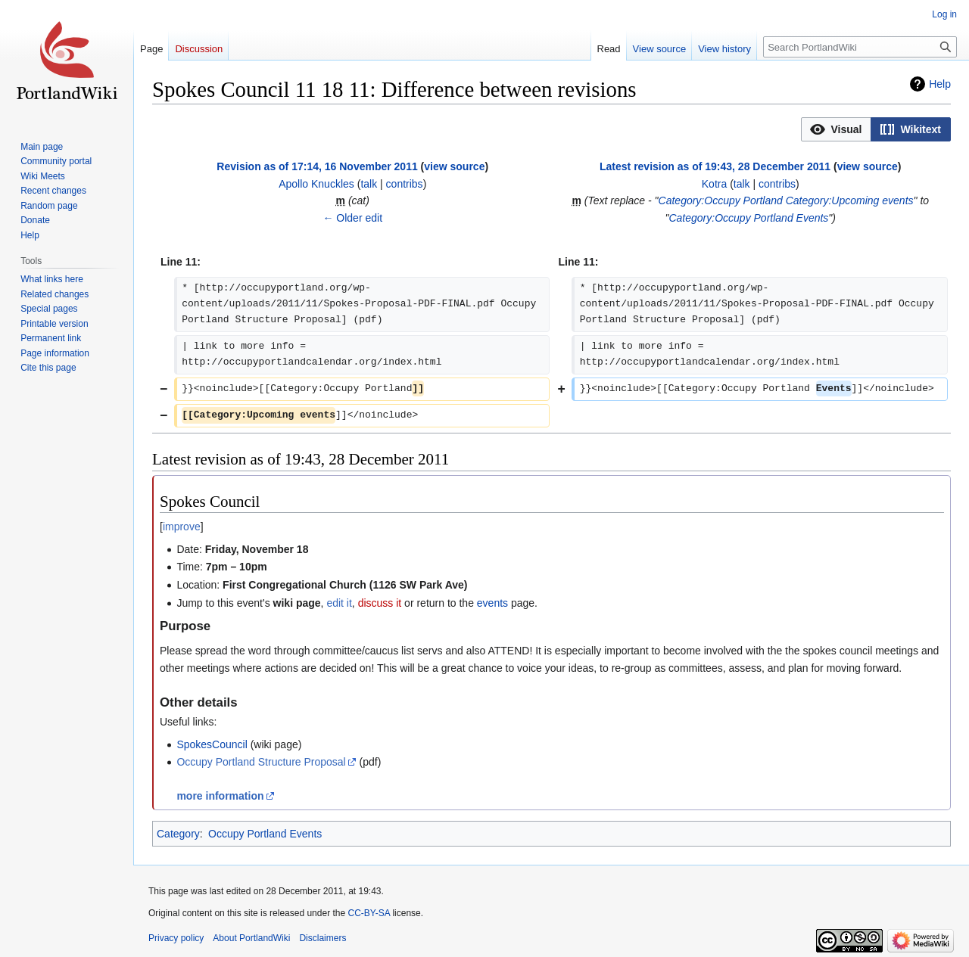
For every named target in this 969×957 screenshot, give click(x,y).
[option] (836, 129)
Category (178, 834)
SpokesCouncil (211, 744)
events (492, 603)
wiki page (297, 603)
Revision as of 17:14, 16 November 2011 (317, 166)
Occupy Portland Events (265, 834)
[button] (836, 129)
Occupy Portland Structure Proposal (260, 762)
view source (454, 166)
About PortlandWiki (251, 938)
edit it (338, 603)
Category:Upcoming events (850, 200)
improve (182, 526)
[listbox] (876, 129)
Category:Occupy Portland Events (748, 218)
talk (368, 184)
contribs (404, 184)
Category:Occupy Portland (721, 200)
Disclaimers (322, 938)
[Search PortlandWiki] (860, 46)
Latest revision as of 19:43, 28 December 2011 (715, 166)
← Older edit (352, 218)
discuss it (380, 603)
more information (219, 796)
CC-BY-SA (368, 913)
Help (940, 84)
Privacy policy (176, 938)
